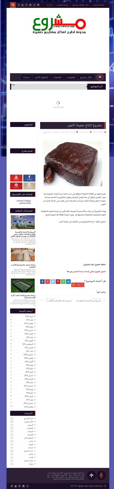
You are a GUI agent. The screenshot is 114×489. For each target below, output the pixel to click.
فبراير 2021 (28, 348)
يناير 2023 (28, 320)
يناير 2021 (28, 351)
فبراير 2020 (28, 379)
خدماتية (29, 448)
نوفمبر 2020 (27, 358)
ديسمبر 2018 (27, 403)
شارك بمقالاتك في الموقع (80, 5)
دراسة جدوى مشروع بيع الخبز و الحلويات (22, 266)
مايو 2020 (28, 368)
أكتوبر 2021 (28, 341)
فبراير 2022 (28, 334)
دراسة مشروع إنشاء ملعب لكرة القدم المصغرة (22, 296)
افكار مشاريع (85, 77)
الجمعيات (56, 77)
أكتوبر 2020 (28, 361)
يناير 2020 (28, 382)
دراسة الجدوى (46, 132)
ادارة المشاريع (28, 418)
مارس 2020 (27, 375)
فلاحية (30, 457)
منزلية (30, 464)
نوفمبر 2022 (27, 323)
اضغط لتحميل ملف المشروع (93, 264)
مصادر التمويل (28, 461)
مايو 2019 (28, 393)
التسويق (29, 425)
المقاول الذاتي (40, 77)
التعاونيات (69, 77)
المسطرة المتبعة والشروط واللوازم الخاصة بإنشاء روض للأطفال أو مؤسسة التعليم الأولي (22, 234)
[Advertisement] (57, 54)
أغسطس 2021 (26, 344)
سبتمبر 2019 (27, 386)
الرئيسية (72, 132)
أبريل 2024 (28, 316)
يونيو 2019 (28, 389)
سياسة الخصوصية (61, 5)
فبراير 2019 (28, 396)
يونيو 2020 (28, 365)
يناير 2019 (28, 400)
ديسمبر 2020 (27, 355)
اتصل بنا (48, 5)
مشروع (79, 486)
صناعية (30, 454)
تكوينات (29, 444)
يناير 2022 (28, 337)
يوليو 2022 (28, 327)
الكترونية (29, 435)
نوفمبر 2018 (27, 407)
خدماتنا (25, 77)
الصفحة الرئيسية (97, 5)
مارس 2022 (27, 330)
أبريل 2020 (28, 372)
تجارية (55, 132)
